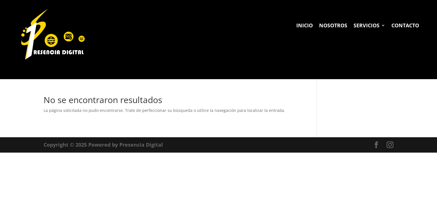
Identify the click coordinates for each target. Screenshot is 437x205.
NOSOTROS (333, 26)
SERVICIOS (366, 26)
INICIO (304, 26)
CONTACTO (405, 26)
